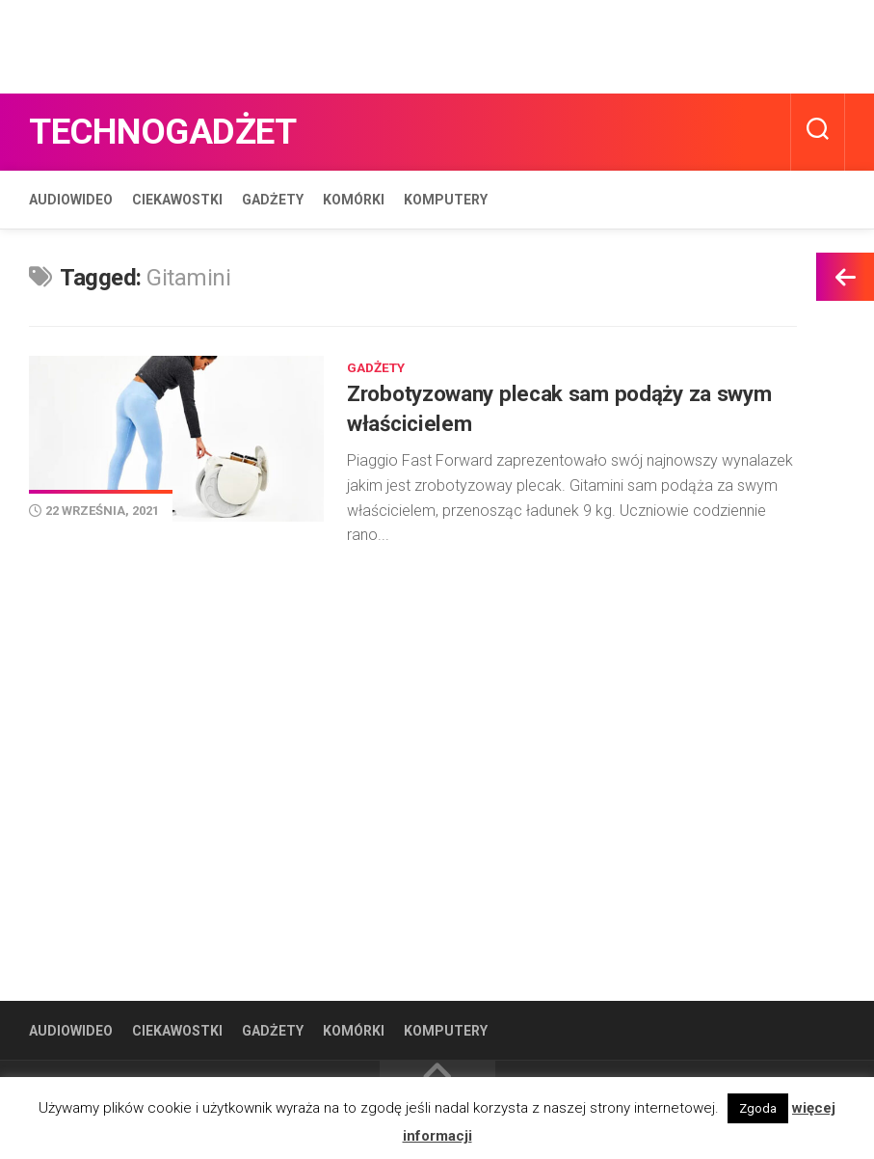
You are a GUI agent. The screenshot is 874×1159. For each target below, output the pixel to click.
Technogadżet (175, 131)
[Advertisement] (351, 43)
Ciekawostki (177, 199)
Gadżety (273, 199)
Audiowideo (71, 199)
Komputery (446, 199)
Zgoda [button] (758, 1108)
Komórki (353, 199)
